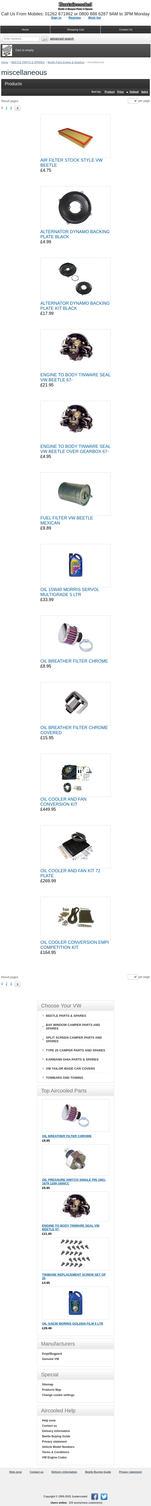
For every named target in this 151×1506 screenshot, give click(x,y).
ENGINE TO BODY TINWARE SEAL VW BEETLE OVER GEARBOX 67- (75, 449)
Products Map (51, 1389)
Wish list (94, 17)
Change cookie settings (58, 1395)
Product (110, 91)
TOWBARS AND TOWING (64, 1077)
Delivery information (56, 1431)
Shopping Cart (75, 29)
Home (4, 62)
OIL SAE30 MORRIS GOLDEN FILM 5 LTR (72, 1323)
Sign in (56, 17)
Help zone (49, 1420)
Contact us (49, 1425)
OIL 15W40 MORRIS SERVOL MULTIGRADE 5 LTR (69, 592)
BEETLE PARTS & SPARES (28, 62)
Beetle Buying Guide (56, 1436)
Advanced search (62, 38)
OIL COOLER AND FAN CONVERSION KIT (63, 802)
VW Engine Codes (54, 1457)
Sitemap (47, 1384)
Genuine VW (50, 1359)
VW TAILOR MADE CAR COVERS (70, 1068)
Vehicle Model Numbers (58, 1447)
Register (74, 17)
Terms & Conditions (55, 1452)
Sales (144, 91)
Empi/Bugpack (52, 1353)
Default (134, 91)
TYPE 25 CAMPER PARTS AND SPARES (75, 1050)
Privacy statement (54, 1441)
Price (120, 91)
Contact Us (125, 29)
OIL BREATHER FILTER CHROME (74, 661)
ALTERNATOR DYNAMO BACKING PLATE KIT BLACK (75, 306)
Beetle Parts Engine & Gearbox (66, 62)
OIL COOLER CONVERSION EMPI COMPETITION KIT (74, 945)
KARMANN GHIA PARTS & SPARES (72, 1059)
